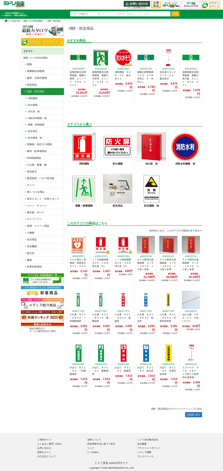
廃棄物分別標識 (33, 71)
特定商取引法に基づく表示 (101, 443)
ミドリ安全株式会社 (147, 439)
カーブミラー (32, 219)
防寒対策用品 (32, 266)
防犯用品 (30, 84)
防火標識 (30, 105)
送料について (94, 439)
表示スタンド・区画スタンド (41, 198)
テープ (28, 185)
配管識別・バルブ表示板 (38, 178)
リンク (90, 448)
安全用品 (30, 239)
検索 (175, 14)
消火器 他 (31, 111)
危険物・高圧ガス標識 (37, 144)
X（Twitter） (93, 452)
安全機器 (30, 246)
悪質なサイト (44, 452)
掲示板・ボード (33, 212)
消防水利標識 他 (35, 118)
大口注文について (46, 456)
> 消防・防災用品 (33, 91)
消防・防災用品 (53, 21)
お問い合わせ (44, 448)
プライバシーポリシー (149, 448)
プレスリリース (145, 456)
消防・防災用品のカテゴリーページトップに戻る (176, 408)
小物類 (28, 232)
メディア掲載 (144, 452)
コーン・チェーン (35, 205)
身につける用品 (33, 192)
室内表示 (30, 171)
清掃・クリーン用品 (36, 226)
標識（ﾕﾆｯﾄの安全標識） (33, 21)
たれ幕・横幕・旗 (35, 164)
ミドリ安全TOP (12, 21)
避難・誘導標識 (33, 124)
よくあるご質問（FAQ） (50, 443)
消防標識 (30, 98)
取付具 (28, 253)
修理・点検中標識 (35, 78)
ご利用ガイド (44, 439)
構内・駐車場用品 (35, 151)
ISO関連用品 (32, 158)
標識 (27, 64)
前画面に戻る (193, 414)
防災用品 (30, 131)
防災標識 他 (32, 137)
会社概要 (142, 443)
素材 (27, 260)
